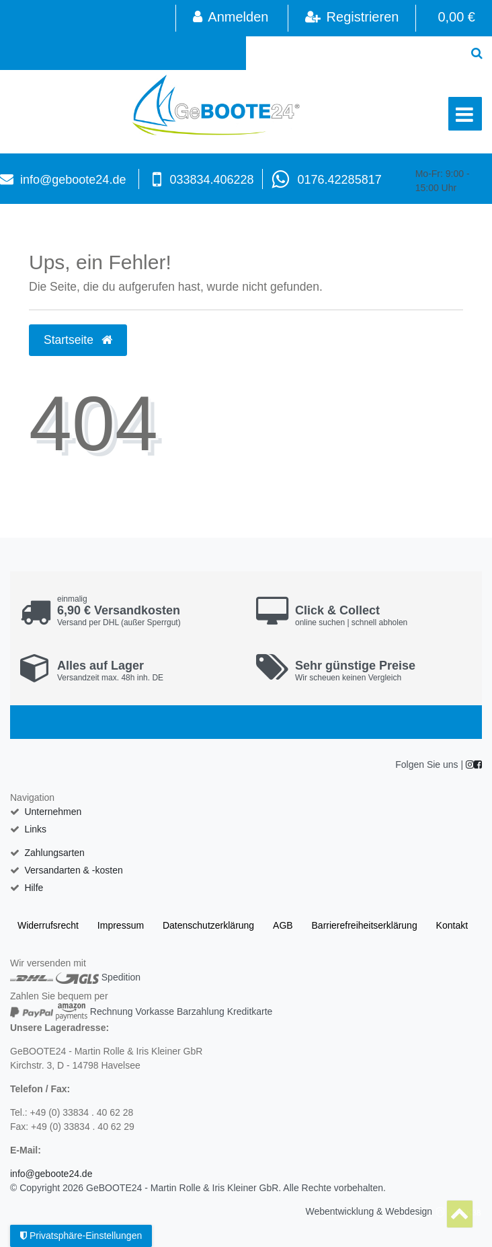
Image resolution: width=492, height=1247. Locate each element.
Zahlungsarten (54, 852)
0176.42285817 (340, 179)
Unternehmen (52, 811)
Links (35, 829)
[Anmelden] (230, 18)
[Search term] (354, 53)
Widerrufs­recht (48, 925)
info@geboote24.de (73, 179)
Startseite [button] (78, 340)
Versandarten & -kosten (73, 870)
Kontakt (452, 925)
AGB (283, 925)
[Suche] (477, 53)
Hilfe (33, 887)
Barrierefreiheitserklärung (364, 925)
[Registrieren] (352, 18)
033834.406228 (211, 179)
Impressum (120, 925)
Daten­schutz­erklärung (208, 925)
